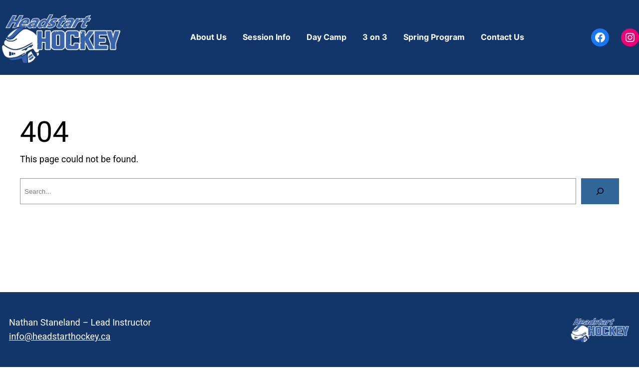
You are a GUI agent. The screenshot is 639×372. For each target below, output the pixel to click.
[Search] (600, 191)
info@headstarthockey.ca (59, 336)
